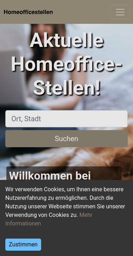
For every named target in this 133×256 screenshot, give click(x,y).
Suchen (66, 138)
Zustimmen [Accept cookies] (23, 244)
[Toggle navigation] (120, 12)
